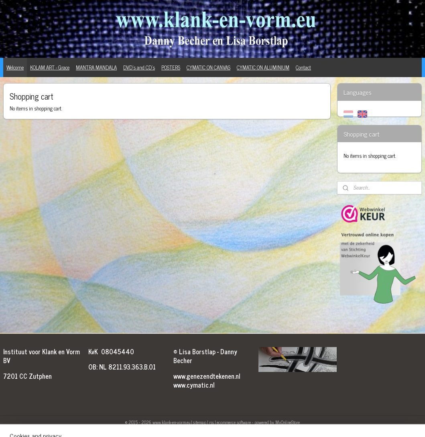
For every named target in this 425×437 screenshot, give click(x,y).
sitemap (199, 422)
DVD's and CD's (139, 67)
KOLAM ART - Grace (49, 67)
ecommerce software (234, 422)
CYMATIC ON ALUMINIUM (263, 67)
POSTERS (170, 67)
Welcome (15, 67)
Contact (303, 67)
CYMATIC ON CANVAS (208, 67)
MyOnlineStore (287, 422)
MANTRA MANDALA (96, 67)
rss (211, 422)
